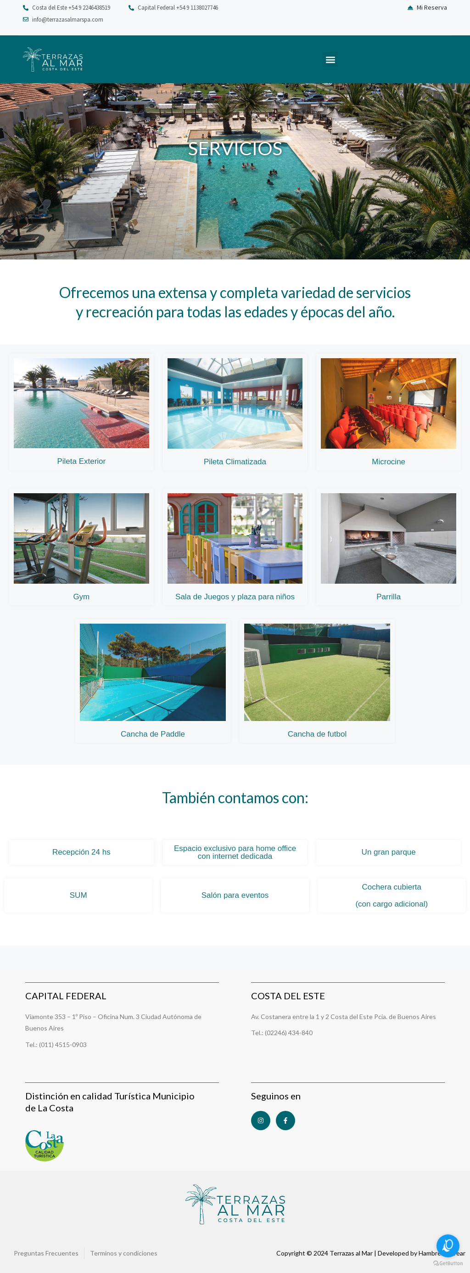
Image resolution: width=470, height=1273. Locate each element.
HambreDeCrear (442, 1253)
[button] (330, 59)
